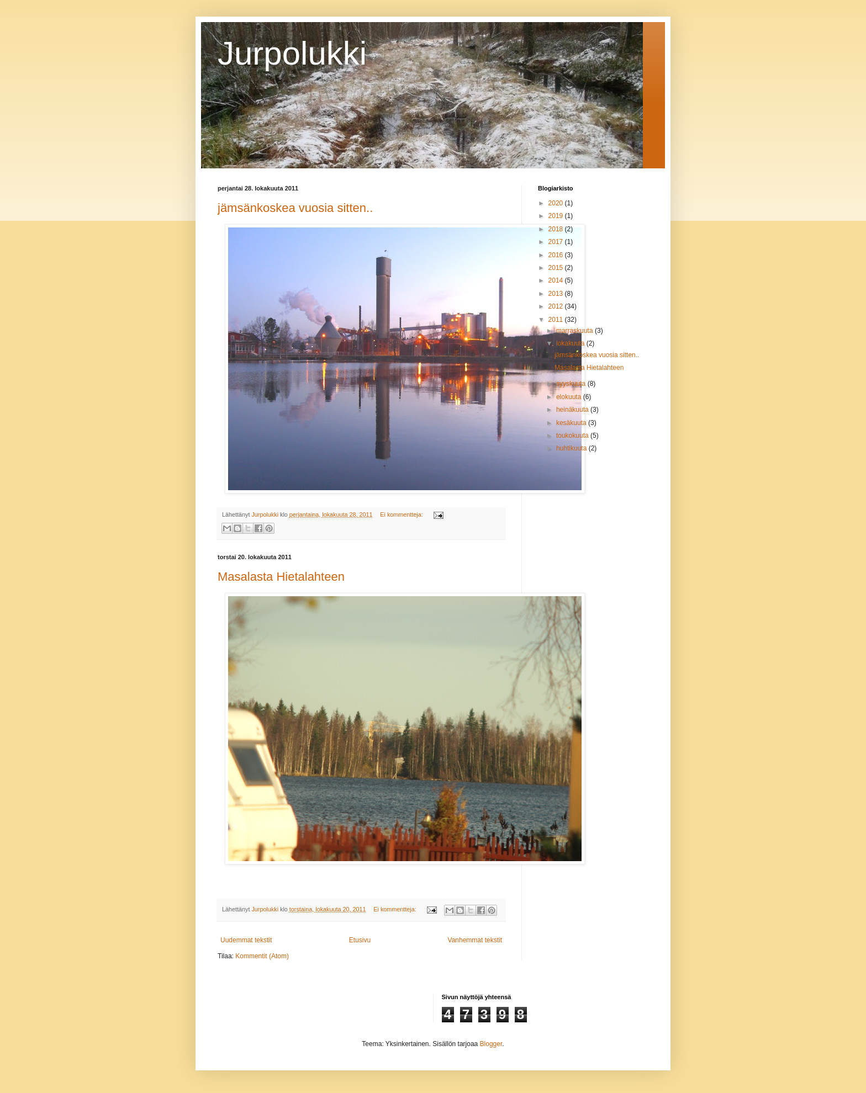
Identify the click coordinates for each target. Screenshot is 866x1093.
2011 (556, 319)
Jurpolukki (292, 53)
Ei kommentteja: (402, 514)
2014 (556, 280)
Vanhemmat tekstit (475, 940)
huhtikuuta (572, 448)
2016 (556, 255)
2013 (556, 294)
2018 (556, 229)
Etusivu (360, 940)
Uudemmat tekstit (246, 940)
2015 (556, 268)
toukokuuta (573, 435)
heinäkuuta (573, 409)
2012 (556, 306)
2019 (556, 216)
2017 (556, 242)
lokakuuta (571, 343)
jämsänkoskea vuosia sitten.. (295, 208)
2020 (556, 203)
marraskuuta (575, 331)
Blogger (491, 1044)
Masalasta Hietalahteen (281, 576)
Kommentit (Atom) (262, 956)
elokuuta (569, 397)
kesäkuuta (572, 423)
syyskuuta (572, 384)
